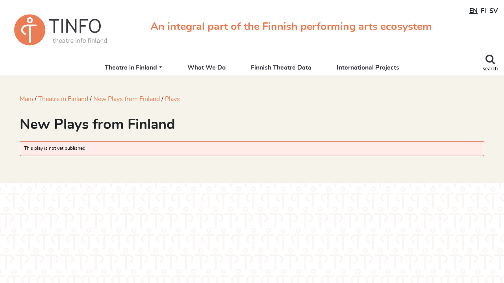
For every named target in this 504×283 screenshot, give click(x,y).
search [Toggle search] (490, 69)
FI (483, 11)
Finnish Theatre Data (281, 67)
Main (26, 99)
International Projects (368, 67)
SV (493, 11)
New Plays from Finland (126, 99)
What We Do (206, 67)
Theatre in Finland (131, 67)
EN (473, 11)
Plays (172, 99)
